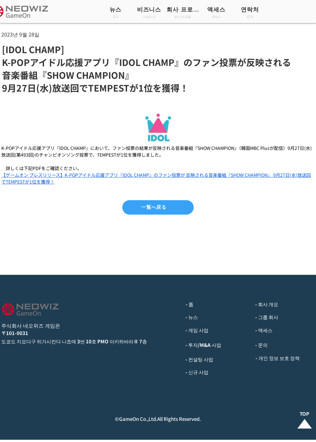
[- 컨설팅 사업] (216, 359)
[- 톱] (216, 304)
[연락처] (250, 9)
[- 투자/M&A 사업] (216, 345)
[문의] (250, 16)
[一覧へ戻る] (158, 207)
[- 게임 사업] (216, 330)
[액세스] (217, 9)
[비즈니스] (149, 9)
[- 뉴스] (216, 317)
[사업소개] (149, 16)
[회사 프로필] (183, 9)
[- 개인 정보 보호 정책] (285, 358)
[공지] (116, 16)
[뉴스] (116, 9)
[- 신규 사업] (216, 372)
